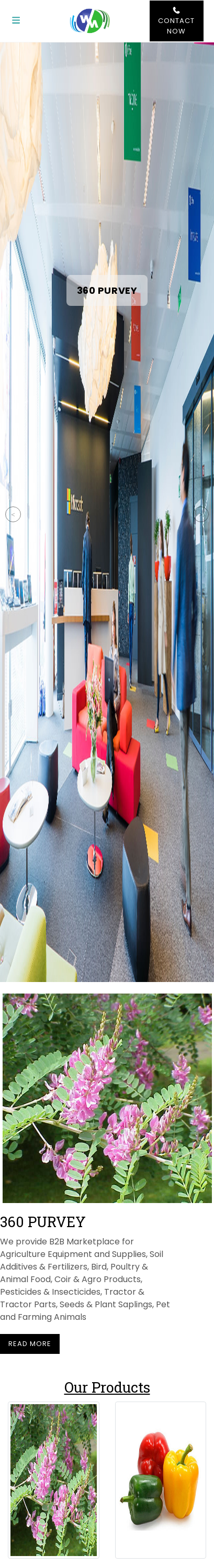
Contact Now (176, 21)
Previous (13, 514)
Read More (29, 1344)
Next (201, 514)
